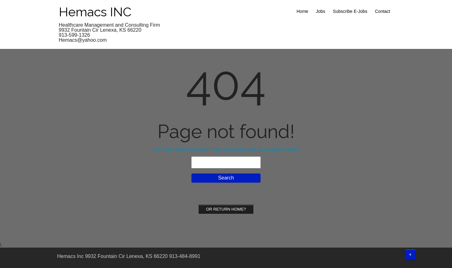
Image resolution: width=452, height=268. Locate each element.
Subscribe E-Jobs (350, 11)
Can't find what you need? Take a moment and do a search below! (226, 149)
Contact (382, 11)
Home (302, 11)
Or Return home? (226, 209)
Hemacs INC (95, 11)
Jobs (321, 11)
